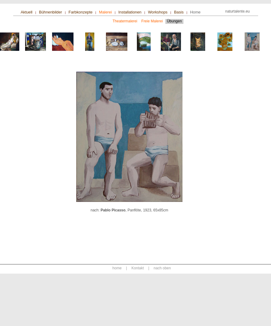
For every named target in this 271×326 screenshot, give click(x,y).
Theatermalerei (125, 21)
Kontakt (137, 268)
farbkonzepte (80, 12)
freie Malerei (152, 21)
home (195, 12)
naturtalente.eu (237, 11)
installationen (130, 12)
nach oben (162, 268)
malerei (105, 12)
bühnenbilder (50, 12)
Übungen (174, 21)
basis (178, 12)
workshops (157, 12)
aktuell (26, 12)
